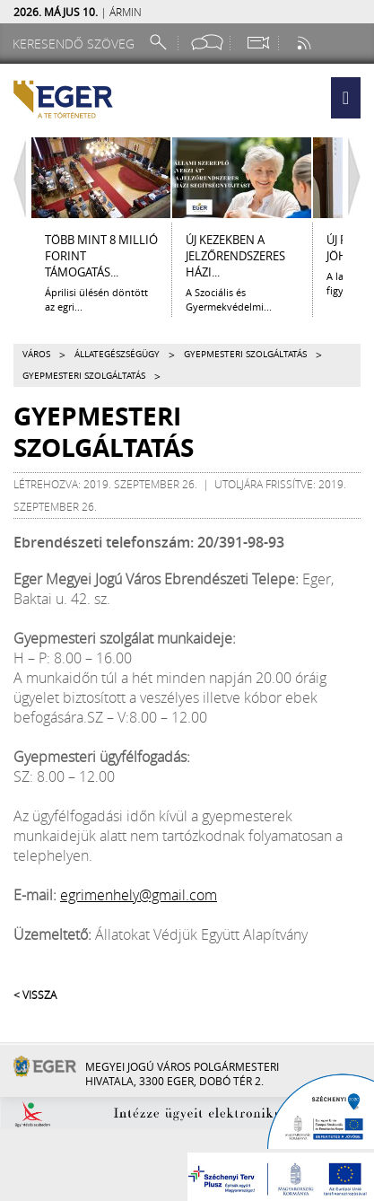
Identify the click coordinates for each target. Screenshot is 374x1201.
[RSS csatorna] (305, 42)
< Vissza (35, 994)
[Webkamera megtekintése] (257, 42)
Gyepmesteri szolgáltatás (245, 354)
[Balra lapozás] (15, 177)
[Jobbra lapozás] (359, 177)
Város (36, 354)
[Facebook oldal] (207, 42)
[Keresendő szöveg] (76, 43)
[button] (346, 97)
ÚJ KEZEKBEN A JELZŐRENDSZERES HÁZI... (235, 256)
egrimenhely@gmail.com (138, 895)
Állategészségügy (117, 354)
